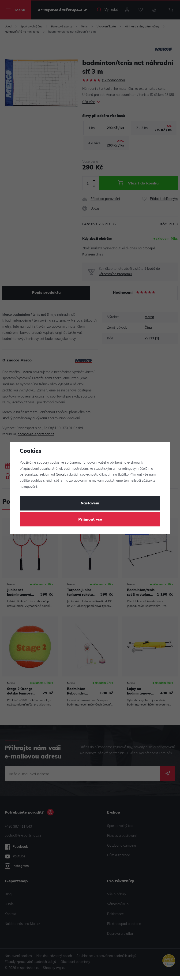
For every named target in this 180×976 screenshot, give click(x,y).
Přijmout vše (90, 520)
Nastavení (90, 503)
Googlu (61, 475)
